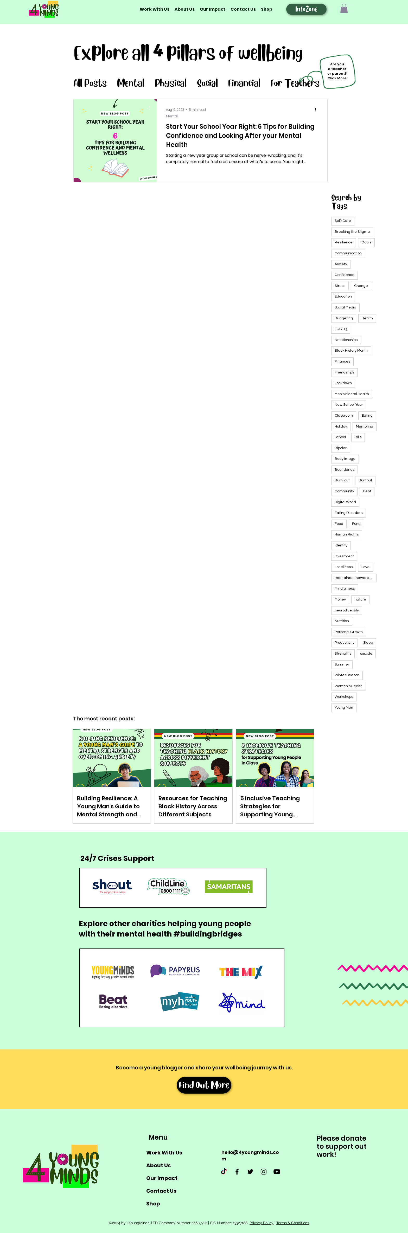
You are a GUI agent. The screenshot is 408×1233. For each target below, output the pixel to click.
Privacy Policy (261, 1223)
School (340, 437)
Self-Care (343, 221)
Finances (342, 361)
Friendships (344, 372)
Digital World (345, 502)
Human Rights (347, 534)
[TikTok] (224, 1172)
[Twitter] (250, 1172)
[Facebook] (237, 1172)
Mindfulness (345, 588)
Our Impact (161, 1178)
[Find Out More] (204, 1085)
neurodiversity (347, 610)
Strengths (343, 653)
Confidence (344, 275)
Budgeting (344, 318)
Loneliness (344, 567)
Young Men (344, 707)
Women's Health (348, 686)
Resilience (344, 242)
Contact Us (161, 1191)
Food (339, 524)
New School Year (349, 404)
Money (340, 599)
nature (360, 599)
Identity (341, 545)
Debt (367, 491)
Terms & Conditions (292, 1223)
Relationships (346, 340)
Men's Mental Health (352, 394)
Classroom (344, 415)
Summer (342, 664)
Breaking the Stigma (352, 232)
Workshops (344, 697)
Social (207, 83)
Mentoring (364, 426)
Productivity (344, 642)
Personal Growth (349, 632)
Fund (356, 524)
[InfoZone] (306, 9)
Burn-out (342, 480)
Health (367, 318)
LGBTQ (341, 329)
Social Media (345, 307)
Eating (367, 415)
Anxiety (341, 264)
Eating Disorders (348, 513)
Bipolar (341, 448)
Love (365, 567)
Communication (348, 253)
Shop (153, 1203)
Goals (366, 242)
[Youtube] (277, 1172)
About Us (158, 1165)
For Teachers (295, 83)
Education (343, 296)
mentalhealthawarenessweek (356, 578)
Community (344, 491)
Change (361, 286)
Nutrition (342, 621)
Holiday (341, 426)
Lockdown (343, 383)
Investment (344, 556)
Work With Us (164, 1152)
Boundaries (344, 470)
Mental (130, 83)
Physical (171, 83)
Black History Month (351, 350)
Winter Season (347, 675)
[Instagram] (263, 1172)
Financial (244, 83)
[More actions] (317, 110)
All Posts (90, 83)
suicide (366, 653)
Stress (340, 286)
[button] (344, 8)
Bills (358, 437)
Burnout (365, 480)
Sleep (368, 642)
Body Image (345, 459)
